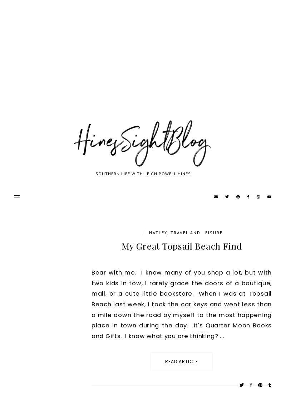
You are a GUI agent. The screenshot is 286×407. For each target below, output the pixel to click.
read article (181, 361)
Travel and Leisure (197, 232)
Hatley (158, 232)
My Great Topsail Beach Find (182, 246)
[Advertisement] (143, 68)
